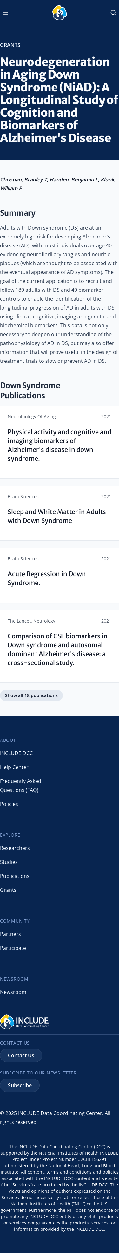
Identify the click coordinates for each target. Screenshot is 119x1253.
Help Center (14, 767)
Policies (9, 803)
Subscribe (20, 1085)
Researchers (15, 848)
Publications (15, 875)
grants (10, 45)
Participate (13, 947)
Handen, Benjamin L (74, 179)
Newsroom (13, 992)
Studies (9, 861)
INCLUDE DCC (16, 753)
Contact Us (21, 1055)
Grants (8, 889)
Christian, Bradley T (23, 179)
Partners (10, 933)
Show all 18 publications (31, 695)
